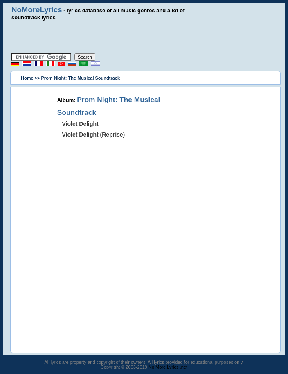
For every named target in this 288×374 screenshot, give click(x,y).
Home (27, 77)
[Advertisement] (144, 37)
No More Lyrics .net (167, 367)
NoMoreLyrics (36, 9)
